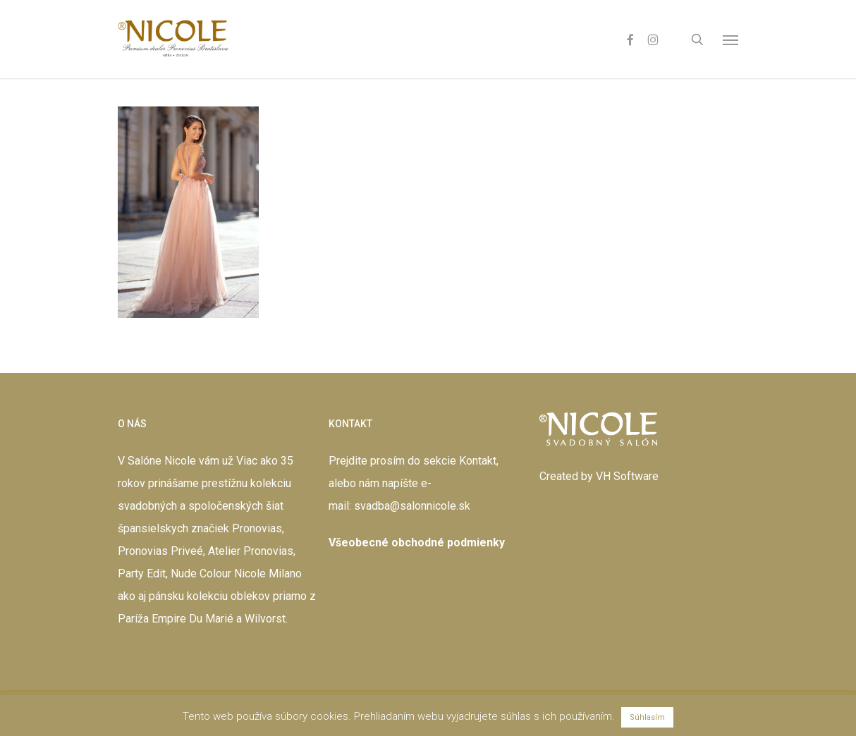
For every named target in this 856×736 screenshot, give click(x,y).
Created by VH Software (599, 476)
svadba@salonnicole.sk (412, 506)
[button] (730, 39)
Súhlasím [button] (647, 717)
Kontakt (477, 460)
